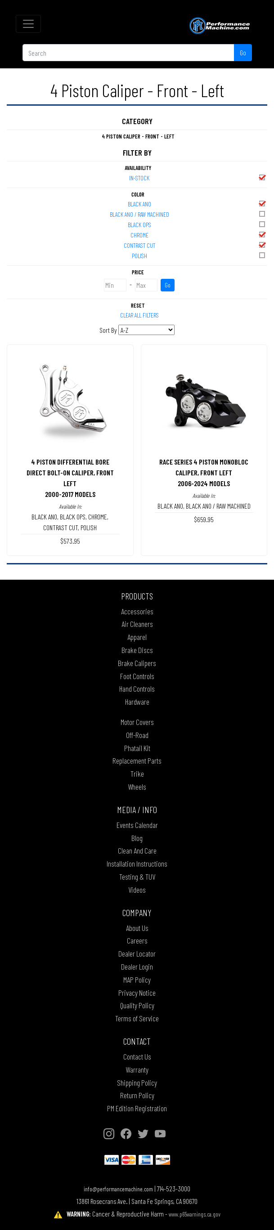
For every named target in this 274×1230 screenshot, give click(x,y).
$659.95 (204, 519)
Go (243, 52)
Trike (137, 773)
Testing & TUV (137, 876)
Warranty (137, 1069)
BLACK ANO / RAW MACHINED (188, 214)
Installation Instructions (137, 863)
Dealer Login (137, 966)
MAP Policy (137, 979)
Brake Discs (137, 649)
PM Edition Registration (137, 1108)
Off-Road (137, 734)
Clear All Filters (139, 315)
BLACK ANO (197, 203)
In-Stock (197, 177)
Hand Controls (137, 688)
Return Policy (137, 1095)
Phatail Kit (137, 747)
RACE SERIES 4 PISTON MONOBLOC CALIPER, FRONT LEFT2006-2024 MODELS (203, 472)
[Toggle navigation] (28, 24)
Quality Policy (137, 1005)
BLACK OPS (197, 224)
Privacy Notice (137, 992)
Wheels (137, 786)
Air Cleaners (137, 623)
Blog (137, 837)
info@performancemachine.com (118, 1189)
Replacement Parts (137, 760)
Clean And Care (137, 850)
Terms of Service (137, 1018)
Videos (137, 889)
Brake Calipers (137, 662)
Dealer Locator (137, 953)
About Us (137, 927)
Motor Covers (137, 721)
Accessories (137, 611)
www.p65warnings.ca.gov (194, 1214)
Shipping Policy (137, 1082)
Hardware (137, 701)
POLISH (199, 255)
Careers (137, 940)
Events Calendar (137, 824)
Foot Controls (137, 675)
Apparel (137, 636)
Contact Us (137, 1056)
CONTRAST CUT (195, 245)
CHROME (198, 234)
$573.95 (70, 541)
